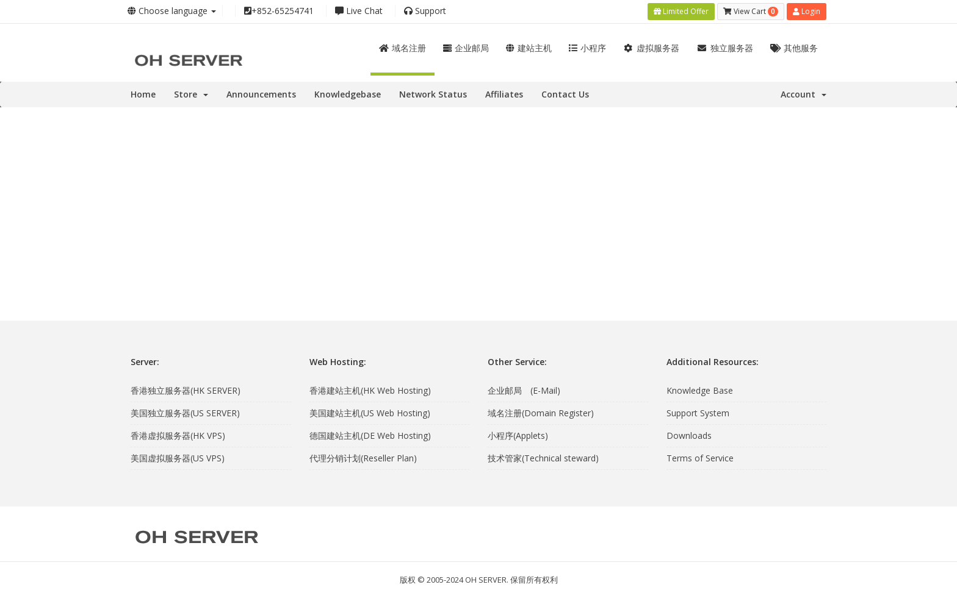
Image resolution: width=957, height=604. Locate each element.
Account (803, 94)
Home (143, 94)
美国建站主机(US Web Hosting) (369, 413)
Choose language (172, 10)
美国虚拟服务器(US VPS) (178, 458)
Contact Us (565, 94)
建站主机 (529, 48)
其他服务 (794, 48)
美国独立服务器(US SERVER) (185, 413)
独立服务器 (724, 48)
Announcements (261, 94)
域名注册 (402, 48)
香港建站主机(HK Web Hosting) (370, 390)
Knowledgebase (347, 94)
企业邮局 (466, 48)
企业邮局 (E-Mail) (524, 390)
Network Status (433, 94)
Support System (697, 413)
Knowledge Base (699, 390)
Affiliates (504, 94)
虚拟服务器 (651, 48)
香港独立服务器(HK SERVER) (185, 390)
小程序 (587, 48)
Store (191, 94)
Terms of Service (700, 458)
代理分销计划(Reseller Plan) (363, 458)
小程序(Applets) (518, 435)
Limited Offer (681, 11)
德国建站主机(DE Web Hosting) (370, 435)
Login (806, 11)
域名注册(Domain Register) (541, 413)
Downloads (689, 435)
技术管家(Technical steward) (543, 458)
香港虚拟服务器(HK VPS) (178, 435)
